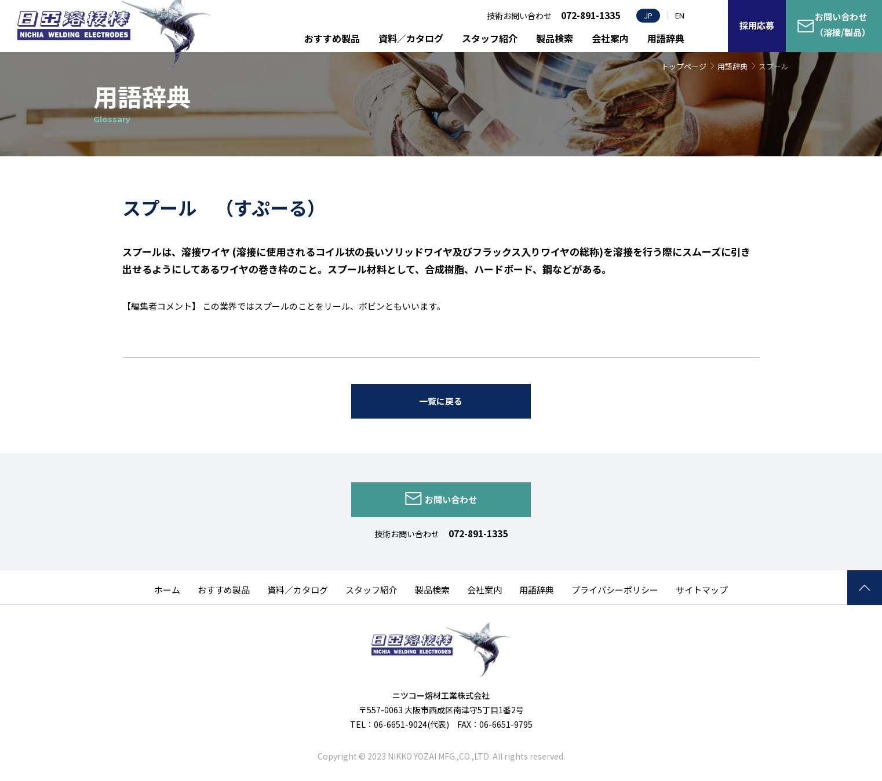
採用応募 (756, 25)
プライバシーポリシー (614, 590)
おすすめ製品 (332, 38)
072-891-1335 (478, 533)
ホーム (167, 590)
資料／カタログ (410, 38)
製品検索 (554, 38)
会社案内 (610, 38)
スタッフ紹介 (489, 38)
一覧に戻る (440, 401)
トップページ (683, 66)
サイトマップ (702, 590)
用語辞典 (665, 38)
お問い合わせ (451, 499)
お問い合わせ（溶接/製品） (842, 24)
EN (679, 15)
